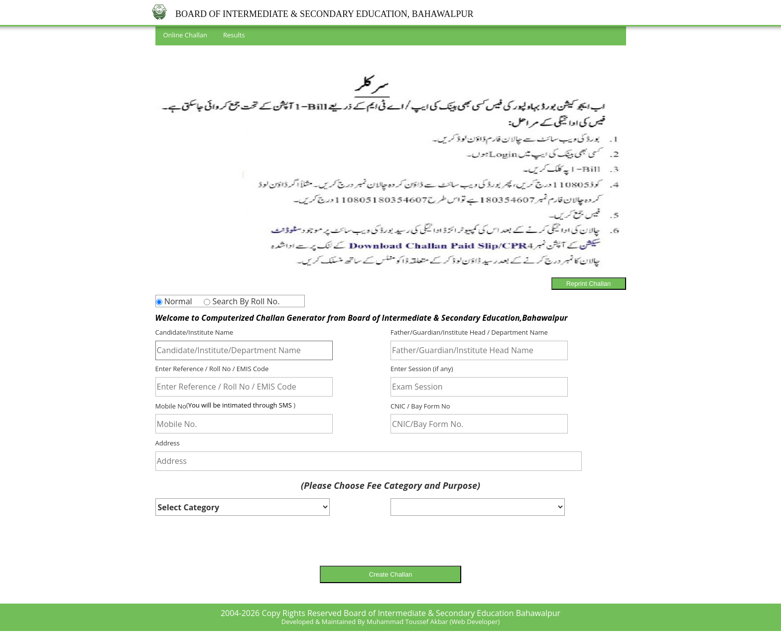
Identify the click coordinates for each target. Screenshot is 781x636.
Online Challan (185, 34)
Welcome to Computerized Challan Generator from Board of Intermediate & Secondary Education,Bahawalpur (361, 317)
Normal (177, 301)
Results (234, 34)
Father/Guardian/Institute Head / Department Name (469, 332)
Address (167, 442)
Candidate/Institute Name (194, 332)
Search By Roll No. (244, 301)
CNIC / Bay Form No (420, 405)
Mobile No (170, 405)
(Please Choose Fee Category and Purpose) (390, 485)
